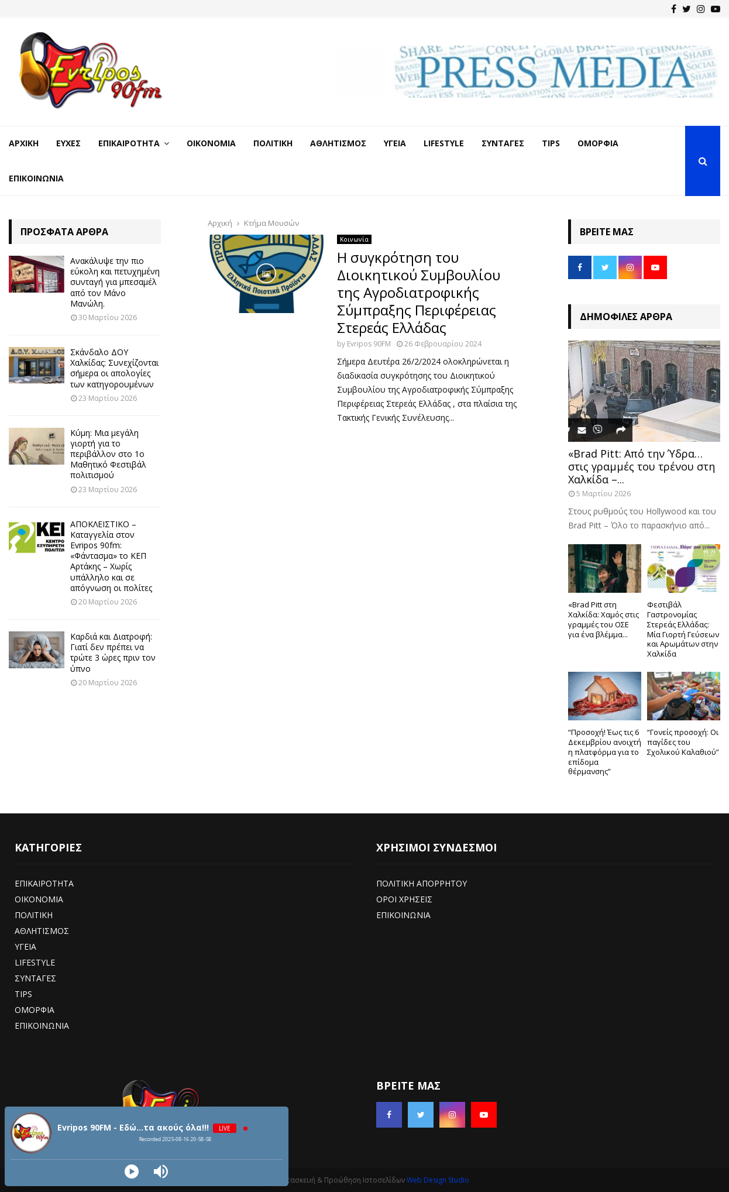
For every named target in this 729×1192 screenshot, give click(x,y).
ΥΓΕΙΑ (25, 946)
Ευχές (68, 143)
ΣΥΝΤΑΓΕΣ (35, 978)
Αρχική (24, 143)
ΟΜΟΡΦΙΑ (34, 1009)
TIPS (23, 993)
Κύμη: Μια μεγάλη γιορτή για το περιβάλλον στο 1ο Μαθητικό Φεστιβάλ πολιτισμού (108, 454)
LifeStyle (444, 143)
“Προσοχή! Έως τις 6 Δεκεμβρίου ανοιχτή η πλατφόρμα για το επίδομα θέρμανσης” (604, 752)
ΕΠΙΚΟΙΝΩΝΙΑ (42, 1025)
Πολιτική (273, 143)
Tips (551, 143)
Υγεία (395, 143)
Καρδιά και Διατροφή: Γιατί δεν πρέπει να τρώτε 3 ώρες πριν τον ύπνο (113, 652)
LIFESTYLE (35, 962)
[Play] (131, 1171)
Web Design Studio (438, 1180)
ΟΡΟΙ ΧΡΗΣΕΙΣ (404, 899)
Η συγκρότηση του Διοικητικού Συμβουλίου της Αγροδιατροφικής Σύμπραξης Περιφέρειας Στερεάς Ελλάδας (418, 292)
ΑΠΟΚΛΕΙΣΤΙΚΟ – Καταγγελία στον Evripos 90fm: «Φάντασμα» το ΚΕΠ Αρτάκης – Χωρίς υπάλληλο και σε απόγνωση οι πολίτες (111, 555)
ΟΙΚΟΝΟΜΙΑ (39, 899)
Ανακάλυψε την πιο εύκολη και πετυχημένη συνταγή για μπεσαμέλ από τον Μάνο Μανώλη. (115, 282)
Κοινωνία (354, 239)
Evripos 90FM (369, 344)
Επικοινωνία (36, 178)
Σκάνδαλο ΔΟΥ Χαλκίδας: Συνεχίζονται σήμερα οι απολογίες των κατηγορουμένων (114, 368)
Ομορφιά (597, 143)
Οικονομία (211, 143)
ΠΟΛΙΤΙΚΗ (34, 914)
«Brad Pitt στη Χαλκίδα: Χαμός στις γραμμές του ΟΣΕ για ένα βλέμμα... (603, 619)
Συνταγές (503, 143)
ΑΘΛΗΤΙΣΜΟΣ (42, 930)
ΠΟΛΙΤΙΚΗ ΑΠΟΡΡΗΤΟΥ (421, 883)
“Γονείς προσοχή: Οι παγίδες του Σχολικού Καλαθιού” (683, 742)
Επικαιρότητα (129, 143)
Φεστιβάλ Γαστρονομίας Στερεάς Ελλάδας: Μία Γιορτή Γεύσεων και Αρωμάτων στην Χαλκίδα (683, 629)
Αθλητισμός (338, 143)
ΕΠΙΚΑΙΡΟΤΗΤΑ (44, 883)
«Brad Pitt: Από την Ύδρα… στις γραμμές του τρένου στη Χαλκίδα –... (641, 466)
